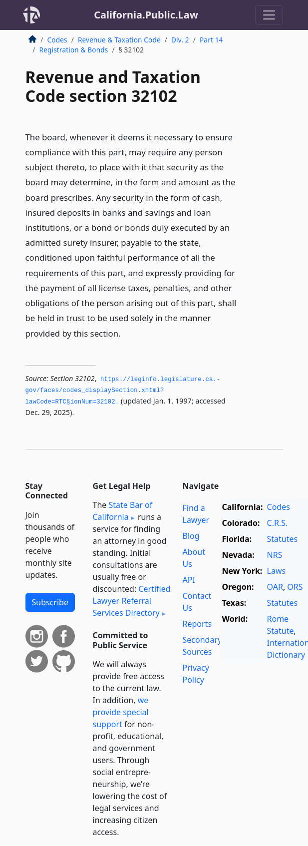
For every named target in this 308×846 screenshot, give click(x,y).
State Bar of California (123, 510)
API (189, 579)
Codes (57, 39)
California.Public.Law (146, 14)
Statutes (282, 538)
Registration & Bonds (73, 49)
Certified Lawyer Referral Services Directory (132, 600)
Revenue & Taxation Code (119, 39)
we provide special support (121, 712)
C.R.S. (277, 522)
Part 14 (211, 39)
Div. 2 (180, 39)
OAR (275, 586)
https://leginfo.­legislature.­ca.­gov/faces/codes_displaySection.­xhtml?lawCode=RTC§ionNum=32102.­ (123, 391)
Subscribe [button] (50, 602)
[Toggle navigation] (269, 15)
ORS (295, 586)
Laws (276, 570)
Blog (191, 535)
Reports (197, 623)
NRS (275, 554)
